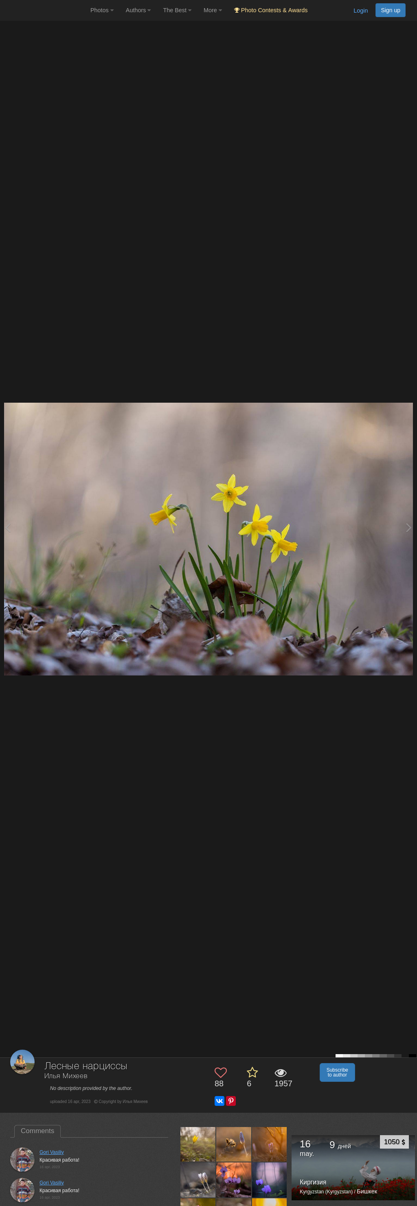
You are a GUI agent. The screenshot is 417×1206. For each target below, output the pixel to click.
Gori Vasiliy (52, 1152)
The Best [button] (177, 10)
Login (360, 10)
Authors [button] (138, 10)
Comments (37, 1131)
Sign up (390, 10)
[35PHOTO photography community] (44, 10)
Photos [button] (102, 10)
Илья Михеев (66, 1076)
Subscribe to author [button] (337, 1072)
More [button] (213, 10)
